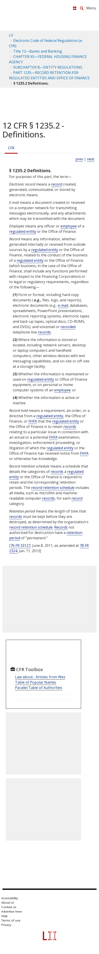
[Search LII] (82, 8)
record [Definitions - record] (56, 184)
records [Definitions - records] (44, 332)
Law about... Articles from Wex (40, 676)
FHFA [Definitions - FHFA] (32, 421)
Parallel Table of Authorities (38, 687)
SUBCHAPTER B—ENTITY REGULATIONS (47, 67)
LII (11, 35)
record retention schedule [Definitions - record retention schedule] (53, 487)
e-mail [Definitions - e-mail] (63, 305)
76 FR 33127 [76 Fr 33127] (20, 545)
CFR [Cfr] (11, 147)
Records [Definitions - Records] (61, 527)
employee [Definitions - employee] (68, 226)
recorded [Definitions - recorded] (67, 326)
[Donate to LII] (74, 8)
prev (79, 159)
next (90, 159)
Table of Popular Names (35, 682)
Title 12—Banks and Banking (37, 51)
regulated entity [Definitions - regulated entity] (22, 231)
